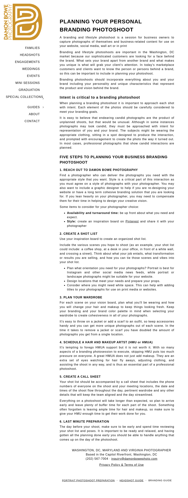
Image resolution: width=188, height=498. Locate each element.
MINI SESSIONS (27, 82)
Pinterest (132, 221)
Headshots (30, 54)
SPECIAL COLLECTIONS (24, 96)
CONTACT (32, 121)
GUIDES (34, 107)
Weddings (31, 68)
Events (33, 75)
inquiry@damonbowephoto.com (134, 458)
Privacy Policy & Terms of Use (121, 464)
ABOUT (34, 114)
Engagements (27, 61)
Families (32, 47)
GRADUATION (29, 89)
